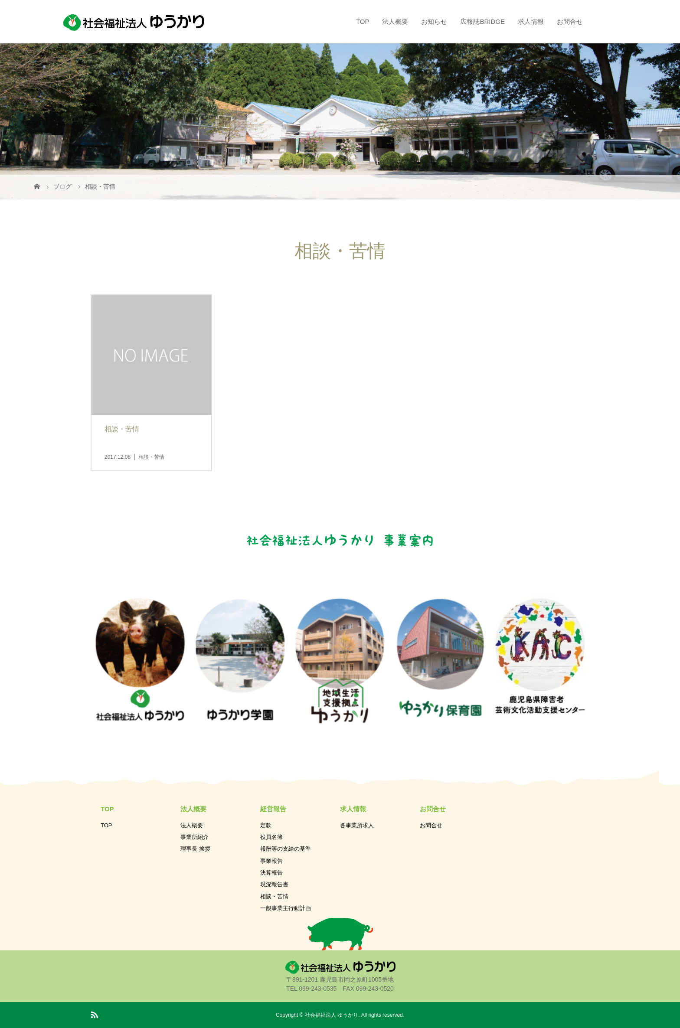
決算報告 (271, 872)
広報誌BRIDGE (482, 21)
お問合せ (570, 21)
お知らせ (434, 21)
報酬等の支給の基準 (285, 848)
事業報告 (271, 861)
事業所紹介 (194, 837)
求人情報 (531, 21)
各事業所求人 (357, 825)
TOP (362, 21)
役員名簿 (271, 837)
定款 (265, 825)
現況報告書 (274, 884)
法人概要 (395, 21)
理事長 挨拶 (195, 848)
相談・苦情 (274, 896)
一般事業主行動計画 (285, 908)
